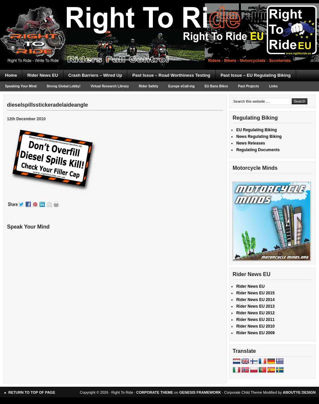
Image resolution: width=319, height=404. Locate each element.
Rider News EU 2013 (255, 306)
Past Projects (248, 86)
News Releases (250, 143)
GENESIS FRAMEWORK (200, 392)
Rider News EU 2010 (255, 326)
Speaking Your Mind (21, 86)
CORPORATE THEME (154, 392)
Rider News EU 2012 (255, 313)
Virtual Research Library (109, 86)
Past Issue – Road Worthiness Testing (171, 75)
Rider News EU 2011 (255, 319)
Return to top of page (31, 392)
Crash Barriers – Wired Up (95, 75)
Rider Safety (148, 86)
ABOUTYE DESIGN (299, 392)
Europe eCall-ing (181, 86)
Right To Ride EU (159, 23)
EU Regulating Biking (256, 130)
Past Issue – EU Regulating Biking (256, 75)
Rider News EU (42, 75)
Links (273, 86)
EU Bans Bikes (216, 86)
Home (11, 75)
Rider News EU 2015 (255, 293)
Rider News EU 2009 (255, 333)
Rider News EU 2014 (255, 299)
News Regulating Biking (259, 136)
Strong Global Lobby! (63, 86)
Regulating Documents (258, 150)
